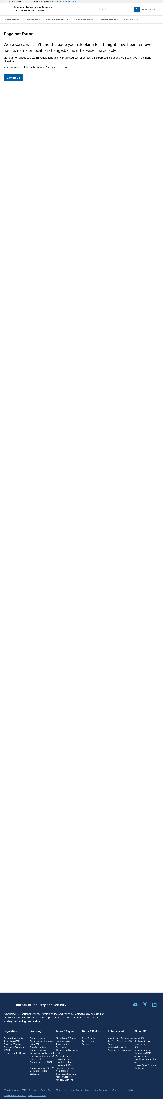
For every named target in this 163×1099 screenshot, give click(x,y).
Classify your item (38, 1047)
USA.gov (115, 1090)
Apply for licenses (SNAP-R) (41, 1063)
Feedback (151, 1096)
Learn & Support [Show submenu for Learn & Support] (57, 19)
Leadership (139, 1044)
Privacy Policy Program (145, 1064)
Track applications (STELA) (42, 1068)
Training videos (63, 1044)
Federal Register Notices (15, 1053)
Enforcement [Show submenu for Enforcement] (110, 19)
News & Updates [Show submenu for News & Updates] (85, 19)
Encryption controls (65, 1059)
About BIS (139, 1038)
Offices (137, 1047)
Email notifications (150, 9)
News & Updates (90, 1038)
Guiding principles (142, 1041)
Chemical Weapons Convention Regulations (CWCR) (15, 1047)
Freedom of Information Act (145, 1060)
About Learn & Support (66, 1038)
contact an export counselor (99, 57)
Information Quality (73, 1090)
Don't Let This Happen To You (120, 1042)
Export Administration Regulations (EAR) (14, 1039)
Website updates (11, 1090)
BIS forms (34, 1073)
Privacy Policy (47, 1090)
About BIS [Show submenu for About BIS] (131, 19)
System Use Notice (37, 1095)
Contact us (13, 77)
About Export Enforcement (120, 1038)
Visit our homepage (15, 57)
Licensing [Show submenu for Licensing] (34, 19)
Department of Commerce (97, 1090)
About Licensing (37, 1038)
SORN (58, 1090)
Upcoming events (64, 1041)
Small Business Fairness (15, 1095)
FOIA (24, 1090)
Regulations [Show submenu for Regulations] (13, 19)
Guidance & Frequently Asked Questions (66, 1075)
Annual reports (141, 1056)
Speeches (86, 1044)
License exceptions (38, 1070)
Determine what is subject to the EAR (42, 1042)
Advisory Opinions (64, 1079)
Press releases (88, 1041)
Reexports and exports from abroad (66, 1069)
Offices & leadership (117, 1047)
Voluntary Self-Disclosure (120, 1050)
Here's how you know (68, 1)
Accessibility (127, 1090)
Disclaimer (33, 1090)
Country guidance (38, 1050)
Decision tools (62, 1047)
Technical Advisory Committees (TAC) (143, 1051)
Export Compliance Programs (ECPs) (65, 1063)
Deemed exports (63, 1056)
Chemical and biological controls (67, 1051)
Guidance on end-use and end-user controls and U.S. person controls (42, 1056)
